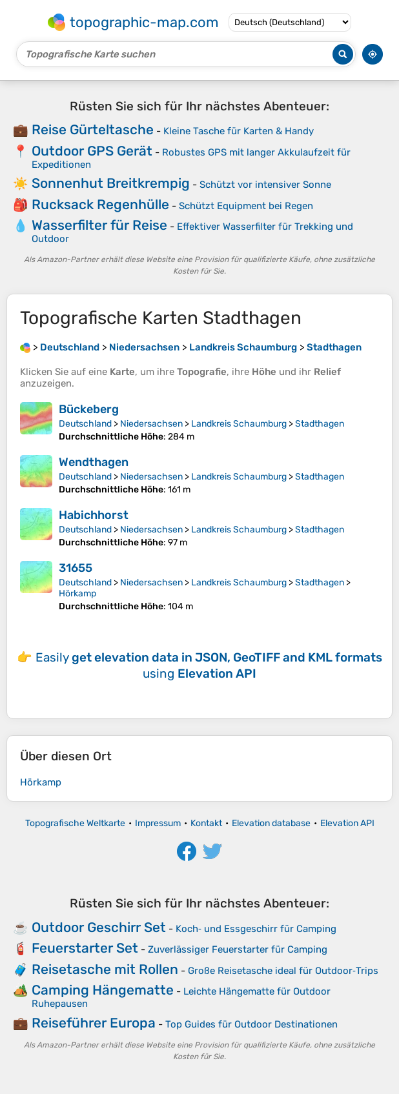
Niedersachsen (151, 423)
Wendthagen (93, 462)
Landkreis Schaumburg (239, 423)
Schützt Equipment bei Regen (246, 206)
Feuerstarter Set (85, 948)
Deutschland (85, 423)
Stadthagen (319, 423)
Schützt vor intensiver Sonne (265, 184)
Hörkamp (77, 593)
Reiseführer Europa (94, 1023)
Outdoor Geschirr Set (99, 927)
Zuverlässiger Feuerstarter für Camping (237, 949)
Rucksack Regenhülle (100, 204)
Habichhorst (93, 515)
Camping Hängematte (103, 990)
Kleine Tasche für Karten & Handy (238, 131)
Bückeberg (89, 409)
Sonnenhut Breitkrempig (111, 183)
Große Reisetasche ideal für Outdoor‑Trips (283, 971)
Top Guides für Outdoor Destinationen (251, 1024)
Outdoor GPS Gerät (92, 151)
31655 (75, 568)
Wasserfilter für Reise (99, 225)
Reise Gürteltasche (93, 129)
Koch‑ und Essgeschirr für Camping (256, 929)
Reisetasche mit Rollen (105, 969)
